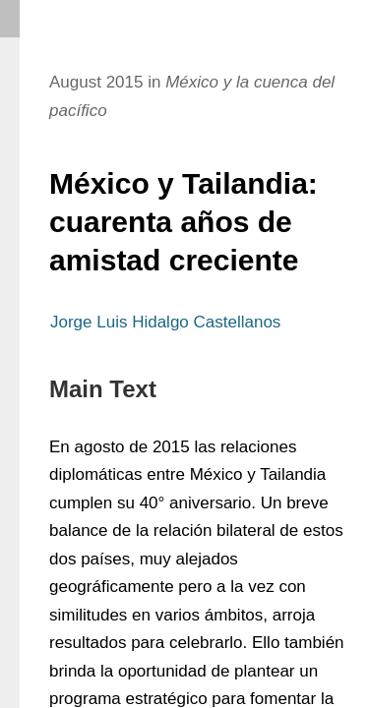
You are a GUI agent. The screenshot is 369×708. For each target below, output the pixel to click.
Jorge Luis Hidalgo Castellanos (165, 322)
